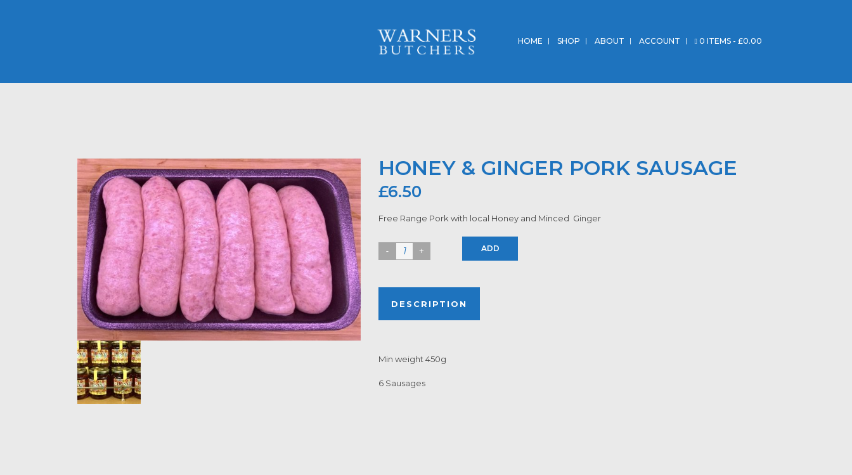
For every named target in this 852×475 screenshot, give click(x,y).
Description (429, 304)
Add (490, 248)
